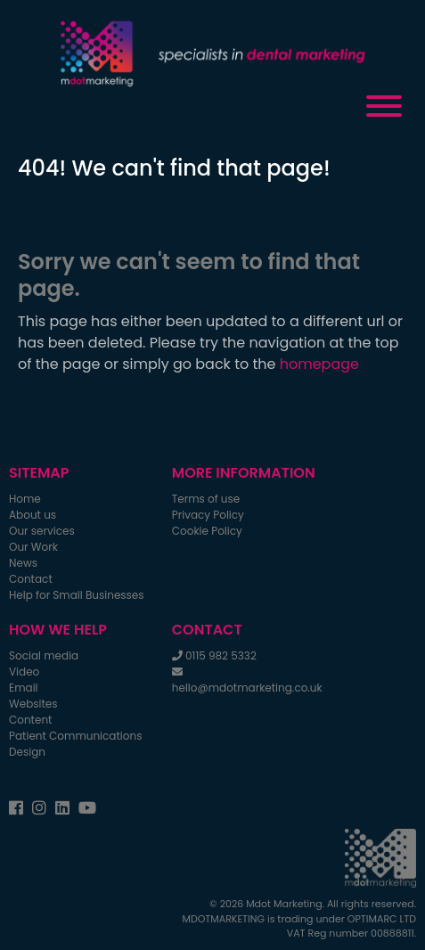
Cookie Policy (207, 530)
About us (32, 514)
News (23, 562)
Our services (42, 530)
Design (27, 751)
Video (24, 671)
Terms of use (206, 498)
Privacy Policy (208, 514)
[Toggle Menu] (384, 106)
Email (23, 687)
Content (30, 719)
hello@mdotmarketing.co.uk (247, 687)
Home (25, 498)
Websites (33, 703)
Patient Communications (75, 735)
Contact (31, 578)
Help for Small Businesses (76, 594)
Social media (43, 655)
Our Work (33, 546)
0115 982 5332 (221, 655)
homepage (319, 364)
